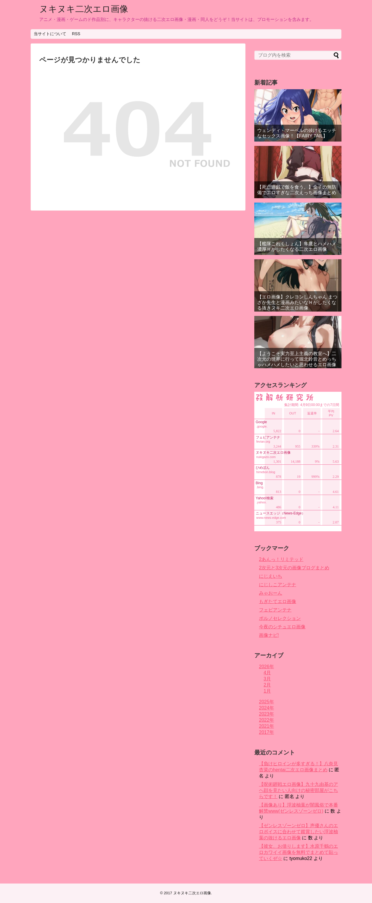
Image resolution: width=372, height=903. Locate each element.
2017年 (266, 732)
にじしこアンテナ (277, 584)
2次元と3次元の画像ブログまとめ (294, 567)
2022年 (266, 720)
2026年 (266, 666)
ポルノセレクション (280, 618)
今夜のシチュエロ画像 (282, 626)
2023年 (266, 713)
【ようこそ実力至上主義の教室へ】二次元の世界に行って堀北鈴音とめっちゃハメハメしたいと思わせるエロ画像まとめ (296, 362)
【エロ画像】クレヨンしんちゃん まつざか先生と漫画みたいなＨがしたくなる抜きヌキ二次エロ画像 (297, 302)
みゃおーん (270, 593)
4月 (267, 672)
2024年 (266, 707)
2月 (267, 684)
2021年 (266, 726)
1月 (267, 691)
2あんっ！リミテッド (281, 559)
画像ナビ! (269, 635)
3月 (267, 678)
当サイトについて (50, 33)
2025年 (266, 701)
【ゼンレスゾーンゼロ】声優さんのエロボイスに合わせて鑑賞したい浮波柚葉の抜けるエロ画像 (298, 831)
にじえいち (270, 576)
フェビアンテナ (275, 609)
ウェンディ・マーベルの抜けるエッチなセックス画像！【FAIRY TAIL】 (296, 133)
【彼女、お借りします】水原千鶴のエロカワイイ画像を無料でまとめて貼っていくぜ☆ (298, 852)
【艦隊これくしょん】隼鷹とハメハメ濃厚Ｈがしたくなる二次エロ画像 (296, 246)
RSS (76, 33)
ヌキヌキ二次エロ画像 (83, 9)
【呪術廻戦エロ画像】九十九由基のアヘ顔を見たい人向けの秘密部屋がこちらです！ (298, 790)
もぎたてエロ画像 (277, 601)
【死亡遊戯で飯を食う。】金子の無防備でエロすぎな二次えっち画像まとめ (296, 190)
